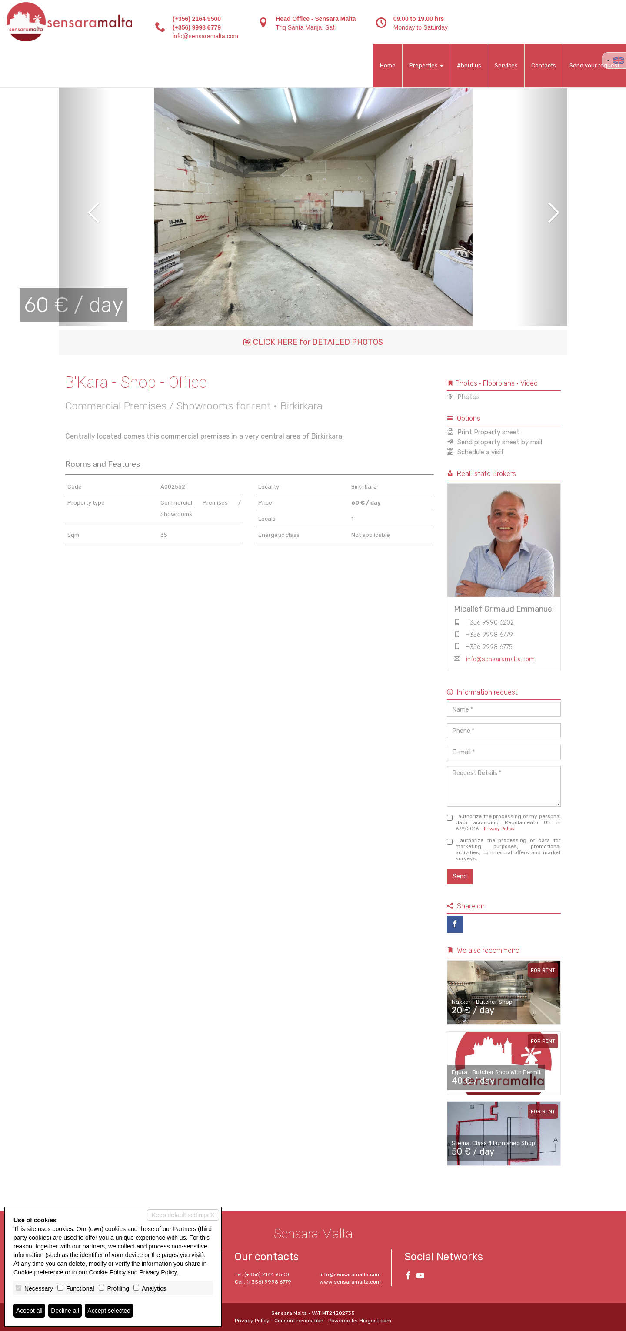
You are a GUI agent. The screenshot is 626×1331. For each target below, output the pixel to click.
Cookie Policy (107, 1272)
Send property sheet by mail (494, 442)
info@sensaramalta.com (205, 36)
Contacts (543, 65)
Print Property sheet (483, 432)
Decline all (65, 1310)
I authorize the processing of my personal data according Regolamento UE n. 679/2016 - (504, 822)
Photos (463, 397)
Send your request (594, 65)
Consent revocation (298, 1321)
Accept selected (108, 1310)
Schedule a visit (475, 452)
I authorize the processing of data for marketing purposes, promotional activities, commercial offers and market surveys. (504, 849)
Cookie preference (38, 1272)
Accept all (29, 1310)
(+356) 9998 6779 (197, 27)
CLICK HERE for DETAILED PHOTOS (313, 342)
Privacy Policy (499, 829)
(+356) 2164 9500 (197, 18)
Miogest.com (375, 1321)
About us (469, 65)
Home (388, 65)
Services (506, 65)
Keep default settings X (183, 1214)
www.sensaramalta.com (350, 1282)
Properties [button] (426, 65)
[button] (84, 206)
